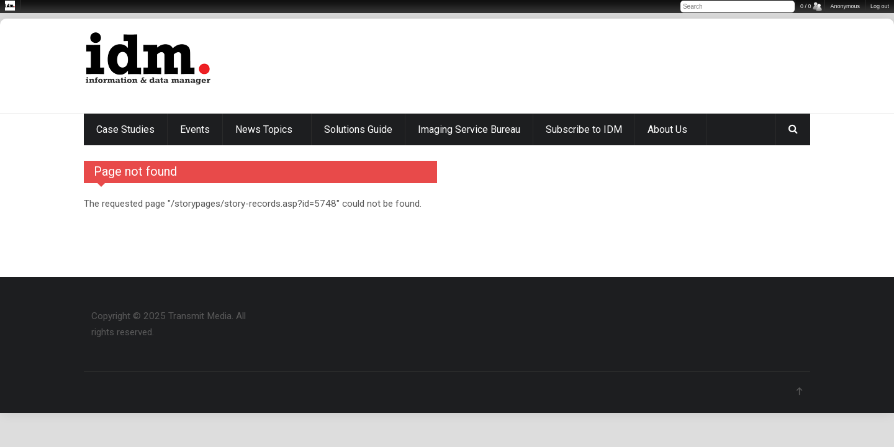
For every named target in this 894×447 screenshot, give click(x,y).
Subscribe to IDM (584, 129)
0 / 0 (805, 6)
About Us (667, 129)
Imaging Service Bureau (469, 129)
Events (195, 129)
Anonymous (845, 6)
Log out (879, 6)
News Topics (263, 129)
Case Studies (125, 129)
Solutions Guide (358, 129)
